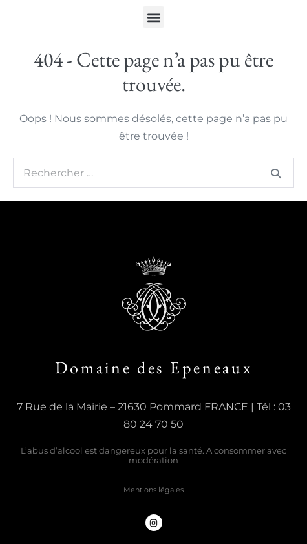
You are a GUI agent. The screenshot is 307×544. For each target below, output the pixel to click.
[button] (153, 17)
